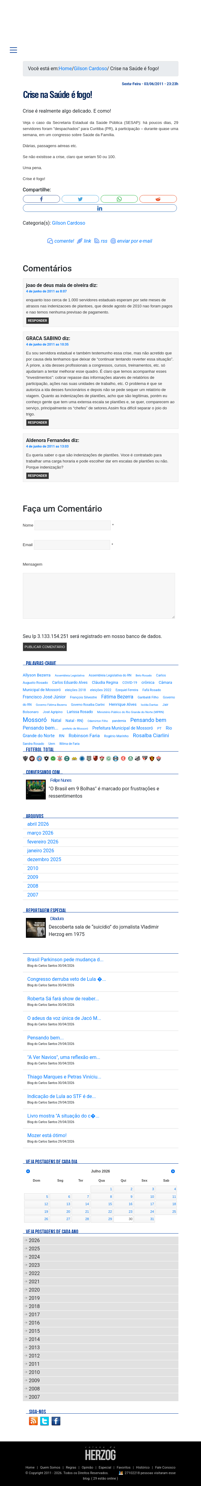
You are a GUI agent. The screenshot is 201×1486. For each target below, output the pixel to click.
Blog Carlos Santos (30, 25)
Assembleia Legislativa (69, 675)
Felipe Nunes (60, 780)
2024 (34, 1257)
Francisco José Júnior (44, 697)
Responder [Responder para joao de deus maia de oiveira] (37, 321)
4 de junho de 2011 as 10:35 (47, 344)
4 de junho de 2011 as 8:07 (46, 291)
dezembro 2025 (44, 859)
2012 (34, 1356)
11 (174, 1196)
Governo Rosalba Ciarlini (88, 704)
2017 (34, 1314)
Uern (51, 744)
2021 (34, 1282)
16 (130, 1204)
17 (152, 1204)
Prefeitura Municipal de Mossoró (122, 728)
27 (68, 1219)
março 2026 (40, 833)
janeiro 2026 (40, 851)
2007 (32, 895)
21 (87, 1211)
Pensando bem (148, 720)
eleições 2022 (101, 690)
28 (87, 1219)
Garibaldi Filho (148, 697)
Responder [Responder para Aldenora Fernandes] (37, 476)
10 (152, 1196)
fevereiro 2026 (43, 842)
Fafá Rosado (151, 690)
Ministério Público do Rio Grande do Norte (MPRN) (130, 712)
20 (68, 1211)
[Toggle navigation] (13, 50)
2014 (34, 1339)
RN (61, 735)
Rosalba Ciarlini (151, 735)
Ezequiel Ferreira (127, 690)
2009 (32, 877)
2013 (34, 1347)
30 (130, 1219)
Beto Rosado (144, 675)
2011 (34, 1364)
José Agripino (53, 712)
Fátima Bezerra (117, 697)
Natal (56, 720)
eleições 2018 (75, 690)
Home (65, 68)
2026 (34, 1240)
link (87, 241)
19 (46, 1211)
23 (130, 1211)
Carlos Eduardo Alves (70, 682)
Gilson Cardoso (90, 68)
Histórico (142, 1468)
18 (174, 1204)
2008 (32, 886)
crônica (148, 682)
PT (159, 728)
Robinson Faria (84, 735)
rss (104, 241)
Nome (28, 525)
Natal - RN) (74, 721)
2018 (34, 1306)
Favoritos (124, 1468)
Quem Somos (50, 1468)
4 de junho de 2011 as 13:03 (47, 446)
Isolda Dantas (149, 704)
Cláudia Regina (105, 682)
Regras (71, 1468)
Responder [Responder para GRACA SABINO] (37, 423)
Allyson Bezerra (37, 675)
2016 (34, 1323)
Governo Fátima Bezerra (51, 704)
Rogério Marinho (116, 736)
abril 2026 (38, 824)
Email (28, 544)
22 (110, 1211)
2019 (34, 1298)
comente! (64, 241)
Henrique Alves (123, 704)
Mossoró (35, 719)
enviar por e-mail (134, 241)
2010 (32, 868)
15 (110, 1204)
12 (46, 1204)
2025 (34, 1249)
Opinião (87, 1468)
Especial (105, 1468)
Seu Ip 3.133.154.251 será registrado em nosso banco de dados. (92, 636)
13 (68, 1204)
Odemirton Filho (98, 721)
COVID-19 (129, 683)
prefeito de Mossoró (75, 728)
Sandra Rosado (33, 744)
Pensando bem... (41, 728)
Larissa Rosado (80, 711)
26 (46, 1219)
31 (152, 1219)
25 (174, 1211)
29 (110, 1219)
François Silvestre (83, 697)
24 (152, 1211)
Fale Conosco (165, 1468)
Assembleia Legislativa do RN (110, 675)
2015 (34, 1331)
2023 (34, 1265)
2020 (34, 1290)
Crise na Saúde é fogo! (57, 94)
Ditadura (57, 918)
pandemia (119, 721)
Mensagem (32, 564)
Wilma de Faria (69, 743)
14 (87, 1204)
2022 (34, 1273)
